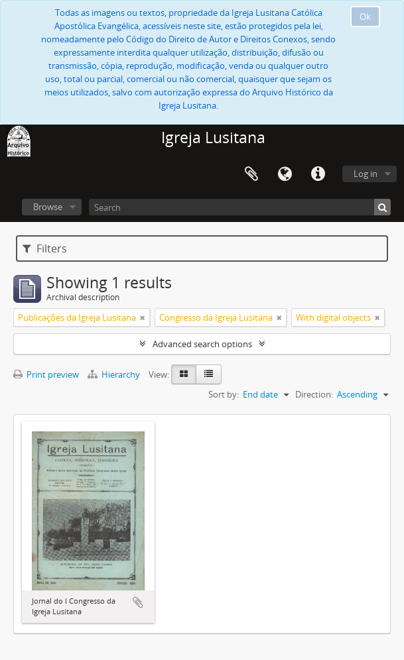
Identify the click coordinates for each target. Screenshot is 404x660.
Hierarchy (115, 374)
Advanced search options (202, 344)
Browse (47, 207)
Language (284, 174)
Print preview (46, 374)
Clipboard (251, 174)
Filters (45, 248)
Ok (365, 17)
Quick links (317, 174)
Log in (365, 174)
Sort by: (223, 394)
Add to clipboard (138, 602)
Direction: (314, 394)
